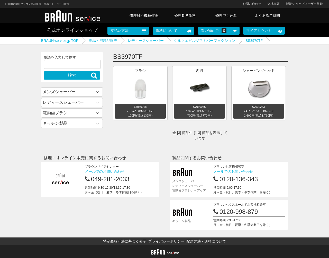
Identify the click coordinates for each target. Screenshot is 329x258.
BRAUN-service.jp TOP (59, 41)
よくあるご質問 (267, 15)
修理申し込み (226, 15)
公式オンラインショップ (72, 30)
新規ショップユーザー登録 (304, 4)
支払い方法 (120, 30)
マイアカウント (258, 30)
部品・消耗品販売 (103, 41)
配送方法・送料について (206, 241)
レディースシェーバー (146, 41)
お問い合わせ (252, 4)
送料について (166, 30)
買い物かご (214, 30)
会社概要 (273, 4)
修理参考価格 (185, 15)
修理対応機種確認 (144, 15)
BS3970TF (254, 41)
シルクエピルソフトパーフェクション (204, 41)
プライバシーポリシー (166, 241)
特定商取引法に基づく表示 (124, 241)
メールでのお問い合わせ (104, 171)
